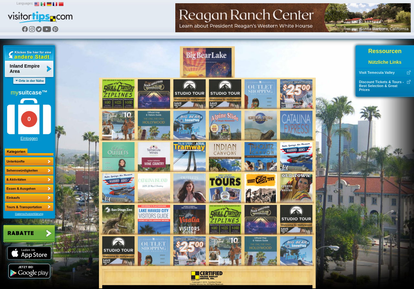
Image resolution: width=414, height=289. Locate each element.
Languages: (24, 3)
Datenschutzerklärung (29, 214)
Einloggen (29, 138)
